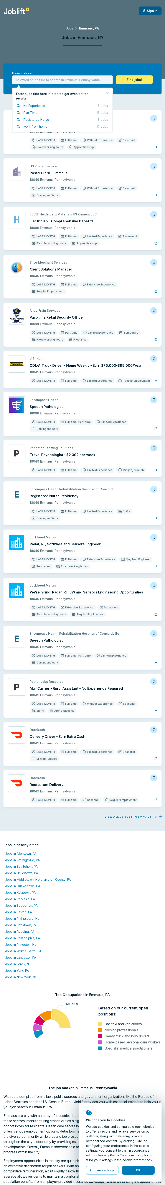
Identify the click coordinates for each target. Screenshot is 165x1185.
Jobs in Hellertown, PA (21, 873)
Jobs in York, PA (17, 970)
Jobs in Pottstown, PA (21, 925)
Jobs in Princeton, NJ (20, 944)
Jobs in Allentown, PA (20, 853)
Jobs (69, 28)
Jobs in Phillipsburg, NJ (22, 918)
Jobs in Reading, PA (19, 931)
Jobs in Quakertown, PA (22, 886)
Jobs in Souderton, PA (21, 905)
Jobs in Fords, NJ (18, 964)
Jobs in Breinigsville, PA (22, 860)
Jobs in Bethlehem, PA (21, 866)
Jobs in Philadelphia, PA (22, 938)
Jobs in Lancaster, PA (20, 957)
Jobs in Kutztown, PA (20, 892)
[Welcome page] (16, 10)
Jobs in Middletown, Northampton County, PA (38, 879)
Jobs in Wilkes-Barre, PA (23, 951)
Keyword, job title (21, 73)
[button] (134, 79)
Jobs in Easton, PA (18, 912)
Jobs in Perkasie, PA (20, 899)
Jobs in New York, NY (21, 977)
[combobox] (62, 79)
